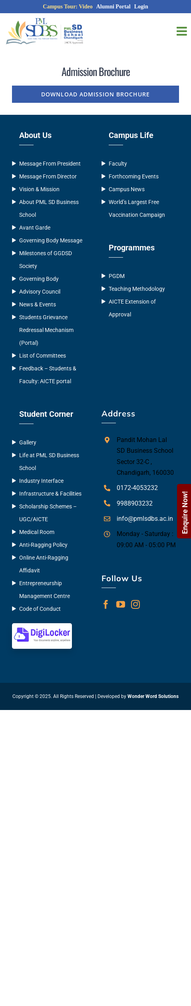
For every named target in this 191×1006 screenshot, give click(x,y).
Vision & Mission (39, 189)
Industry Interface (41, 481)
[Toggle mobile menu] (183, 31)
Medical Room (36, 532)
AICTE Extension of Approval (132, 308)
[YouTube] (120, 604)
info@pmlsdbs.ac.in (145, 518)
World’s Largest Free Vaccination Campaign (137, 208)
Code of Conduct (40, 609)
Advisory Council (39, 291)
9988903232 (135, 503)
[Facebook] (105, 604)
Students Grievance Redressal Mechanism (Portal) (46, 330)
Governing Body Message (50, 240)
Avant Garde (34, 227)
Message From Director (48, 176)
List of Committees (42, 355)
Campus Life (131, 135)
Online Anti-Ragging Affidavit (43, 564)
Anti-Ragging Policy (43, 545)
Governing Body (39, 279)
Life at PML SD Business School (49, 461)
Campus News (127, 189)
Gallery (27, 442)
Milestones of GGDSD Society (45, 259)
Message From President (50, 163)
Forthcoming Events (134, 176)
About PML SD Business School (49, 208)
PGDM (117, 276)
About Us (35, 135)
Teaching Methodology (137, 289)
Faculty (118, 163)
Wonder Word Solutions (153, 696)
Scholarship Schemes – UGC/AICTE (48, 512)
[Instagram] (135, 604)
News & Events (37, 304)
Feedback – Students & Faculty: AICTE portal (47, 374)
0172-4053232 (137, 488)
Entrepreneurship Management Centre (44, 589)
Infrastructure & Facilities (50, 493)
